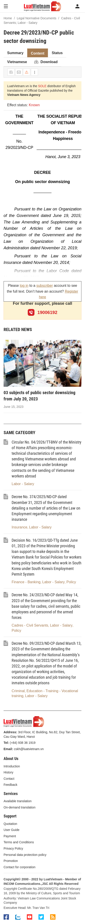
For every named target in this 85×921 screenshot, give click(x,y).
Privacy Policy (13, 848)
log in (24, 285)
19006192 (42, 312)
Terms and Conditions (19, 842)
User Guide (11, 830)
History (8, 772)
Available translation (18, 801)
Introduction (12, 766)
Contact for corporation (19, 867)
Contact (9, 778)
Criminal (18, 691)
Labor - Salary (23, 484)
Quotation (10, 824)
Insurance (19, 527)
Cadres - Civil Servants (30, 625)
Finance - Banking (26, 582)
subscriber (44, 285)
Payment (10, 836)
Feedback (10, 784)
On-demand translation (19, 807)
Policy (71, 582)
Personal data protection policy (25, 855)
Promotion (11, 861)
